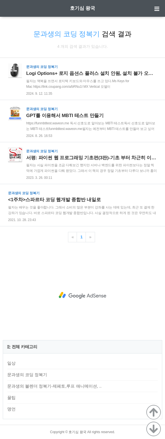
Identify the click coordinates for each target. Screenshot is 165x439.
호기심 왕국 (82, 8)
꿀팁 (11, 397)
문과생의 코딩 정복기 (27, 374)
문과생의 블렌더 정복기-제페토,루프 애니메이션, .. (54, 386)
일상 (11, 363)
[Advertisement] (82, 295)
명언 (11, 409)
